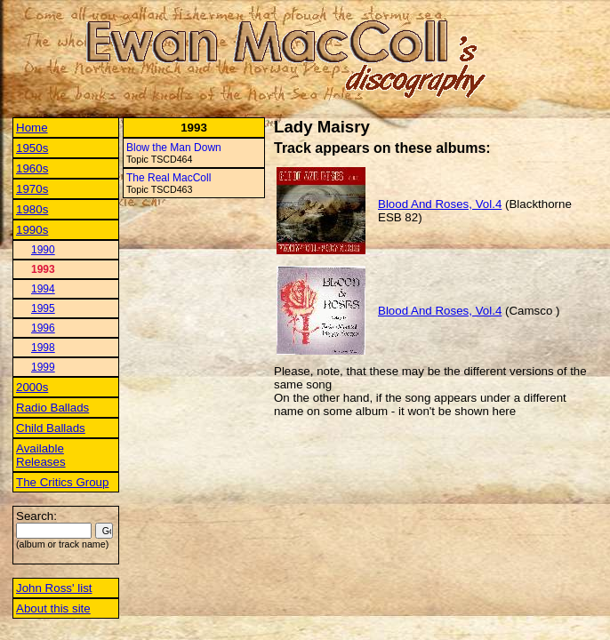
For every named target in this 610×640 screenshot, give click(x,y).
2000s (32, 387)
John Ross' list (54, 588)
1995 (43, 308)
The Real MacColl (168, 178)
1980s (32, 209)
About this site (53, 608)
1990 (43, 250)
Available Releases (41, 455)
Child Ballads (50, 428)
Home (32, 127)
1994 (43, 289)
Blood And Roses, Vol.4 (440, 204)
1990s (32, 229)
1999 (43, 367)
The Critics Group (62, 482)
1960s (32, 168)
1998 (43, 347)
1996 (43, 328)
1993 (43, 269)
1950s (32, 148)
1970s (32, 189)
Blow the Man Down (173, 147)
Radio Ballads (52, 407)
